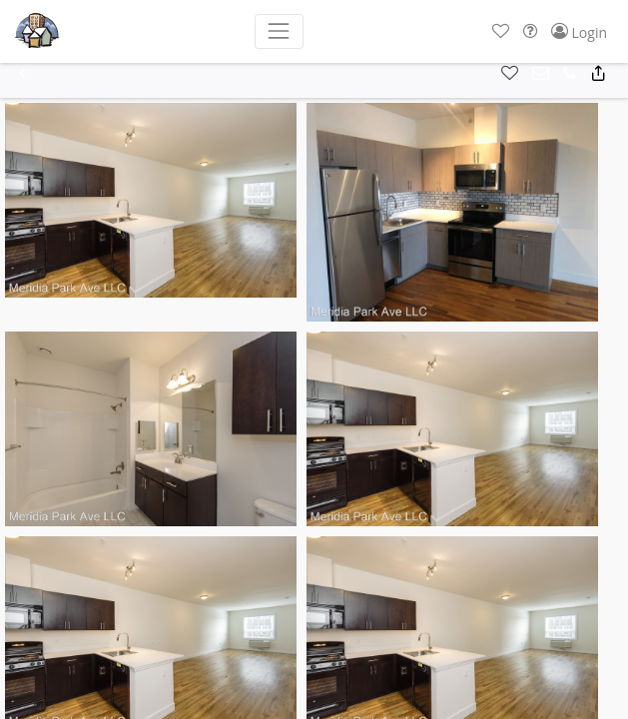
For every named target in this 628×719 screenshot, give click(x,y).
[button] (500, 31)
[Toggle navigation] (279, 31)
